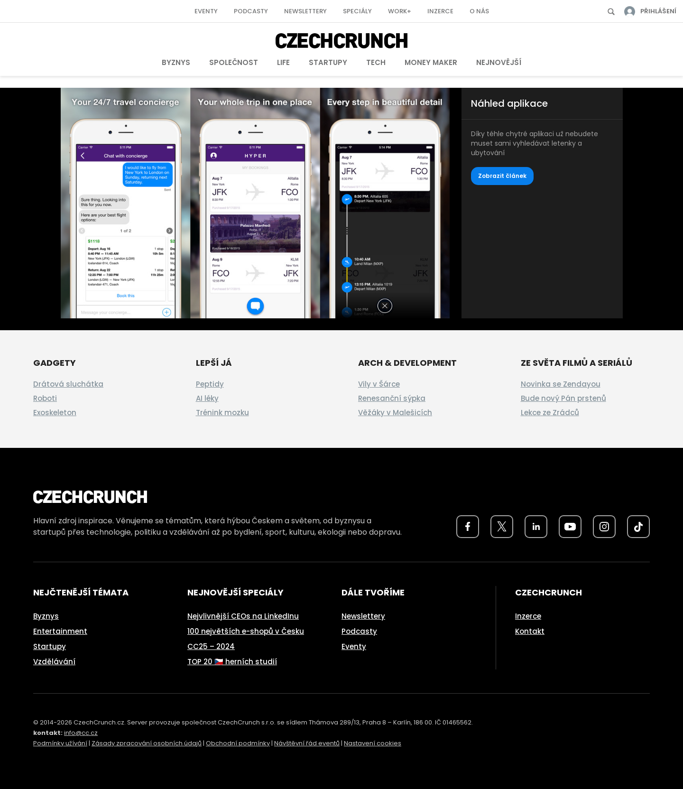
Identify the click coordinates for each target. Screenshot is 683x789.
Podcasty (251, 11)
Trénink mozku (222, 413)
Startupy (328, 62)
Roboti (45, 398)
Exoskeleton (54, 413)
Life (283, 62)
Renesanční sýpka (391, 398)
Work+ (399, 11)
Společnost (233, 62)
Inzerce (440, 11)
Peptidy (210, 384)
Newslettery (305, 11)
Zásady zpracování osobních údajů (147, 743)
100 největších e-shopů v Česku (245, 631)
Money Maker (431, 62)
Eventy (206, 11)
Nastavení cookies (372, 743)
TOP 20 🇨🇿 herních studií (232, 662)
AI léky (207, 398)
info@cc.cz (81, 732)
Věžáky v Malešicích (395, 413)
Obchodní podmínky (238, 743)
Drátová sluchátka (68, 384)
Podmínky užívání (60, 743)
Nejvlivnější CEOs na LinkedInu (243, 616)
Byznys (176, 62)
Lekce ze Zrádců (550, 413)
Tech (376, 62)
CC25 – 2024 (211, 646)
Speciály (357, 11)
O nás (479, 11)
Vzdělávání (54, 662)
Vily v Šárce (379, 384)
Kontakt (530, 631)
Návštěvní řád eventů (307, 743)
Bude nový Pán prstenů (563, 398)
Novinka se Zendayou (560, 384)
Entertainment (60, 631)
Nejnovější (498, 62)
